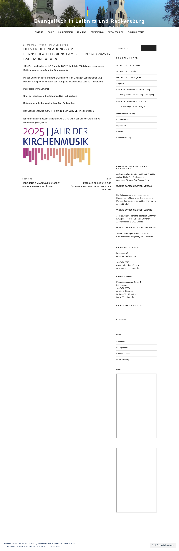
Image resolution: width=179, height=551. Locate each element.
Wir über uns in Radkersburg (128, 65)
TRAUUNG (81, 32)
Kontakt (119, 132)
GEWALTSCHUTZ (116, 32)
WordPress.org (122, 360)
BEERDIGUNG (97, 32)
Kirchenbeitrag (122, 119)
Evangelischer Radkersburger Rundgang (137, 95)
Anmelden (120, 341)
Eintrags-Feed (122, 347)
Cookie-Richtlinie (54, 546)
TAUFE (51, 32)
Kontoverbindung (123, 138)
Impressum (121, 125)
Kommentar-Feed (123, 353)
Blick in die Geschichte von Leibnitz (131, 101)
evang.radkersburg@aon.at (127, 265)
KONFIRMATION (65, 32)
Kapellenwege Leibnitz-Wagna (132, 106)
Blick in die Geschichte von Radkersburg (133, 90)
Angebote (120, 83)
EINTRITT (39, 32)
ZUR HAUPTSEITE (136, 32)
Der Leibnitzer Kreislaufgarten (128, 77)
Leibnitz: (121, 320)
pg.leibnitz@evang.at (125, 291)
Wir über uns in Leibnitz (126, 71)
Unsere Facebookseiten (129, 305)
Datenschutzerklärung (125, 113)
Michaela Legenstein (56, 45)
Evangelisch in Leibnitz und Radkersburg (89, 21)
